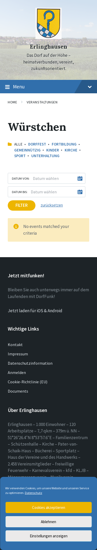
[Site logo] (48, 37)
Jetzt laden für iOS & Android (35, 311)
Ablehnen (48, 521)
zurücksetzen (52, 205)
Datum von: (20, 178)
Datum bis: (19, 192)
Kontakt (15, 344)
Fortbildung (64, 144)
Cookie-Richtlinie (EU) (27, 381)
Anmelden (17, 372)
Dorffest (37, 144)
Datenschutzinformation (30, 363)
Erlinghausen (48, 46)
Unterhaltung (45, 155)
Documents (18, 391)
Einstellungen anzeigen (49, 535)
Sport (20, 155)
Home (12, 102)
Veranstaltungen (42, 102)
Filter (22, 205)
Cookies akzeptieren (48, 507)
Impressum (18, 353)
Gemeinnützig (27, 150)
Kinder (52, 150)
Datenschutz (33, 493)
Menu (48, 86)
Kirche (71, 150)
